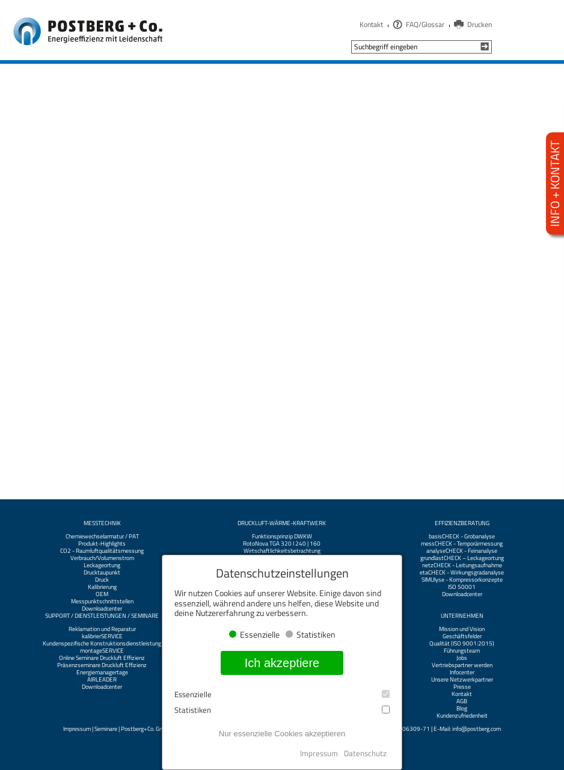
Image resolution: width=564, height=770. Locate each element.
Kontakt (371, 24)
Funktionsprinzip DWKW (282, 536)
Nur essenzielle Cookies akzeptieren (282, 734)
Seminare (105, 728)
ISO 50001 (462, 587)
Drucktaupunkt (102, 572)
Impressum (77, 728)
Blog (461, 708)
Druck (102, 580)
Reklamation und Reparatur (102, 629)
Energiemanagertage (102, 672)
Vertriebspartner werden (462, 665)
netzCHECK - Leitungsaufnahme (462, 565)
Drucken (479, 24)
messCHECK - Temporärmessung (462, 543)
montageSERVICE (102, 650)
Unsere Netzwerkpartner (462, 679)
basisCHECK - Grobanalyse (462, 536)
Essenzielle (282, 694)
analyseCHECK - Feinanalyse (461, 551)
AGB (461, 701)
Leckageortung (102, 565)
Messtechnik (102, 523)
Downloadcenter (102, 608)
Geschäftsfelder (462, 636)
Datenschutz (365, 753)
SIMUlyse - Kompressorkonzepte (462, 580)
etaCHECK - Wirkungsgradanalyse (462, 572)
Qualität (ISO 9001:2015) (461, 643)
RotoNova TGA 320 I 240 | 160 (281, 543)
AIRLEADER (102, 679)
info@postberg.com (476, 728)
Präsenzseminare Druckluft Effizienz (102, 665)
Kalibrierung (102, 587)
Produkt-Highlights (102, 543)
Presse (462, 687)
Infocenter (462, 672)
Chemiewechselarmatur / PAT (102, 536)
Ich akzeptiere (282, 663)
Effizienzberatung (462, 523)
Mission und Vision (462, 629)
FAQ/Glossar (425, 24)
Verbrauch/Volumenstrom (102, 558)
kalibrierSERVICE (102, 636)
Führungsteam (462, 650)
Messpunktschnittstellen (102, 601)
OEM (102, 594)
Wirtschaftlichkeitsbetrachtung (282, 551)
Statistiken (282, 710)
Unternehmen (462, 616)
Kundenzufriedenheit (462, 715)
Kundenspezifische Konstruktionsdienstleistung (102, 643)
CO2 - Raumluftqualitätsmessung (102, 551)
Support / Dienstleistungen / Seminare (102, 616)
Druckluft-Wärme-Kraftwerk (282, 523)
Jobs (461, 658)
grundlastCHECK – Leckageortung (462, 558)
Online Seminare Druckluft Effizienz (102, 658)
